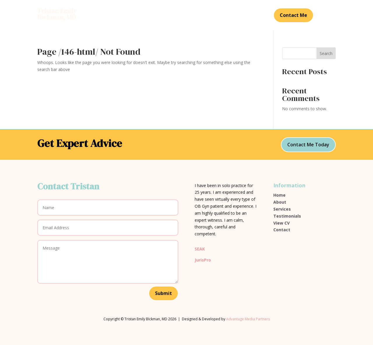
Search (326, 53)
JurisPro (203, 260)
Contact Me (293, 15)
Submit (163, 293)
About (155, 15)
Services (176, 15)
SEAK (200, 249)
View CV (281, 223)
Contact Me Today (308, 144)
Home (136, 15)
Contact (234, 15)
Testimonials (205, 15)
